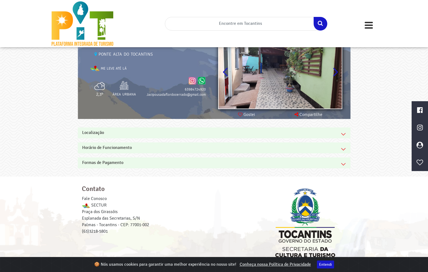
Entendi (325, 264)
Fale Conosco (94, 198)
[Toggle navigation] (368, 25)
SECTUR (94, 205)
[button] (335, 72)
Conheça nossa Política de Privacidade (275, 264)
